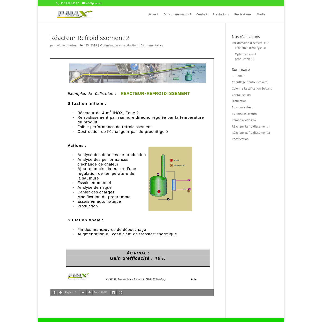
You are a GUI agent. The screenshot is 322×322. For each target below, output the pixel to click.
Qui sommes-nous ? (177, 14)
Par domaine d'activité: (247, 43)
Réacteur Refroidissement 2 (251, 133)
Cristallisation (241, 95)
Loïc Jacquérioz (66, 45)
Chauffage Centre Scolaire (250, 82)
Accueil (153, 14)
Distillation (239, 101)
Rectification (240, 139)
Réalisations (242, 14)
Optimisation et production (119, 45)
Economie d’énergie (248, 48)
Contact (201, 14)
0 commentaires (152, 45)
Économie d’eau (242, 107)
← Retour (238, 76)
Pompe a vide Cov (244, 120)
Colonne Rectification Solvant (252, 88)
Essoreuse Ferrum (244, 114)
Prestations (221, 14)
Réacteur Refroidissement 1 (251, 126)
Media (261, 14)
